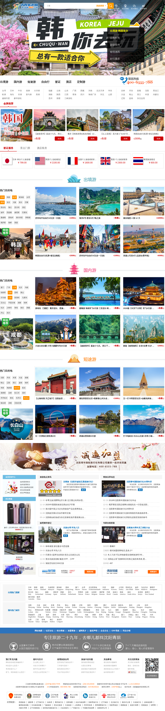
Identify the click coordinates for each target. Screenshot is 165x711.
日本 (12, 91)
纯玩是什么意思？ (12, 666)
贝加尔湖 (17, 403)
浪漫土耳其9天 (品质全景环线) (136, 256)
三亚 (10, 298)
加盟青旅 (71, 631)
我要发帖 (90, 572)
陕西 (58, 94)
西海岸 (10, 217)
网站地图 (38, 631)
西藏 (82, 91)
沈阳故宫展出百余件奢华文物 (58, 513)
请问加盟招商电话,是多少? (121, 550)
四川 (82, 94)
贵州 (50, 98)
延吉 (23, 388)
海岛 (12, 94)
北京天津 (100, 91)
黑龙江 (156, 91)
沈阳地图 (69, 702)
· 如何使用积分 (24, 485)
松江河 (16, 393)
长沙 (2, 308)
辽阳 (123, 98)
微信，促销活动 (133, 666)
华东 (110, 91)
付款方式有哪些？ (39, 666)
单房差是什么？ (11, 669)
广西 (74, 91)
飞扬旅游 (47, 705)
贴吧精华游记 (45, 523)
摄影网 (30, 702)
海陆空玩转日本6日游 (55, 563)
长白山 (26, 398)
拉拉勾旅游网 (81, 702)
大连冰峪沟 (64, 708)
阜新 (2, 388)
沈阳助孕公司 (102, 708)
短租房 (49, 702)
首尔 (20, 202)
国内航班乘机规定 (87, 662)
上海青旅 (77, 705)
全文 (83, 490)
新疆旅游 (124, 705)
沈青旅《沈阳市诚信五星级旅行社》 (78, 482)
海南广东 (92, 94)
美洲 (38, 94)
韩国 (8, 197)
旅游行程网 (134, 705)
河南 (90, 91)
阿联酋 (27, 217)
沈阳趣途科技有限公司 (141, 687)
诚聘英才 (82, 631)
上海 (14, 287)
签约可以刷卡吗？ (39, 669)
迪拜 (2, 212)
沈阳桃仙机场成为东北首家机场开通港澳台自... (66, 517)
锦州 (26, 383)
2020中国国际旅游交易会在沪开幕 (60, 504)
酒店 (69, 81)
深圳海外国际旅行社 (50, 708)
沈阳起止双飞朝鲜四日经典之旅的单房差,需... (127, 559)
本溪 (147, 94)
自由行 (45, 81)
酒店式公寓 (126, 702)
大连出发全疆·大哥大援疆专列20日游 (51, 346)
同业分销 (126, 631)
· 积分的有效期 (24, 490)
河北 (102, 94)
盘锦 (131, 98)
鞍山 (131, 94)
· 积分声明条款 (24, 493)
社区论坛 (49, 631)
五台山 (3, 303)
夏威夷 (3, 217)
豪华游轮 (18, 98)
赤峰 (10, 403)
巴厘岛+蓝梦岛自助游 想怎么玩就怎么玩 (63, 555)
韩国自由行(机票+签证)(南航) (47, 256)
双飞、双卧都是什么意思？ (16, 672)
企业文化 (104, 631)
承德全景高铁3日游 (87, 436)
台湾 (4, 91)
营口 (139, 94)
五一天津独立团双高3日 (45, 436)
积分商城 (60, 631)
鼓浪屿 (16, 298)
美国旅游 (22, 702)
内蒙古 (156, 94)
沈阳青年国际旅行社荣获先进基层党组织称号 (128, 517)
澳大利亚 (19, 217)
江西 (66, 94)
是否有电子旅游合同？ (65, 662)
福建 (50, 91)
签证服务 (8, 148)
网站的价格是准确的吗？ (15, 662)
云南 (58, 91)
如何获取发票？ (109, 672)
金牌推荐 (8, 103)
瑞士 (10, 207)
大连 (123, 94)
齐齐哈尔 (4, 398)
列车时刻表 (88, 705)
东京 (8, 202)
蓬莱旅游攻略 (24, 705)
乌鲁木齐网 (23, 708)
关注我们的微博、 (134, 662)
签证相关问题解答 (110, 662)
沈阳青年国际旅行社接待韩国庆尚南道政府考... (129, 513)
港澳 (28, 91)
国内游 (18, 81)
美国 (16, 223)
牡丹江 (18, 398)
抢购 (59, 138)
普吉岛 (3, 207)
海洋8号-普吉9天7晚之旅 (89, 218)
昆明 (16, 292)
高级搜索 (100, 6)
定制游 (81, 81)
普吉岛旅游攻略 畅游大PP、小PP (60, 559)
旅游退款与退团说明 (88, 669)
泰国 (2, 202)
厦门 (2, 287)
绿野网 (153, 705)
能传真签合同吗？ (63, 669)
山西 (110, 94)
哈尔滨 (16, 388)
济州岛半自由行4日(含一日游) (48, 218)
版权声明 (93, 631)
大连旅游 (68, 705)
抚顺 (139, 91)
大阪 (14, 202)
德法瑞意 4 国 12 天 (131, 218)
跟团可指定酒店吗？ (88, 672)
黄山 (22, 292)
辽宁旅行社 (40, 702)
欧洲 (4, 94)
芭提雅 (9, 212)
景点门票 (25, 148)
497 (111, 563)
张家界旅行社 (93, 702)
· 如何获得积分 (24, 482)
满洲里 (3, 393)
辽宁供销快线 (35, 708)
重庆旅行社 (59, 702)
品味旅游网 (148, 702)
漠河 (23, 393)
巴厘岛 (24, 212)
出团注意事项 (86, 666)
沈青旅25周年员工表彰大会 (138, 527)
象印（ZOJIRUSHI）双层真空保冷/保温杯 (19, 528)
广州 (8, 287)
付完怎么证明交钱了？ (41, 672)
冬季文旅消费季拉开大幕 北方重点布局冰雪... (65, 500)
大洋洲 (37, 91)
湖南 (50, 94)
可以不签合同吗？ (63, 672)
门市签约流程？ (63, 666)
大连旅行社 (137, 702)
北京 (20, 287)
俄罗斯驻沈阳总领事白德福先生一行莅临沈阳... (129, 504)
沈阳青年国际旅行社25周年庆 (139, 482)
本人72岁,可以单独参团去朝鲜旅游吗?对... (126, 555)
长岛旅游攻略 (36, 705)
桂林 (25, 303)
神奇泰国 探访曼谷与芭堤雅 (57, 546)
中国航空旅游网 (88, 708)
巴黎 (26, 202)
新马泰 (29, 94)
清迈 (23, 207)
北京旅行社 (115, 702)
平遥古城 (11, 303)
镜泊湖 (3, 403)
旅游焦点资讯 (45, 477)
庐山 (2, 313)
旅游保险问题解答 (110, 666)
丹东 (131, 91)
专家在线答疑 (109, 523)
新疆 (58, 98)
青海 (74, 94)
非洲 (20, 94)
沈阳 (147, 91)
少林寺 (9, 308)
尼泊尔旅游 (58, 705)
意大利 (16, 207)
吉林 (123, 91)
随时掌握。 (132, 669)
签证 (58, 81)
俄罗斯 (3, 223)
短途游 (32, 81)
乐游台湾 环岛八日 (71, 527)
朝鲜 (10, 223)
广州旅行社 (76, 708)
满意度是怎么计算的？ (112, 669)
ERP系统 (115, 631)
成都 (19, 303)
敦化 (11, 398)
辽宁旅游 (104, 702)
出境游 (4, 81)
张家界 (3, 292)
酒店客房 (42, 148)
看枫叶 (112, 546)
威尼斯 (16, 212)
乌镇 (26, 287)
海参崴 (9, 388)
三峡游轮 (68, 98)
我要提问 (153, 572)
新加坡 (21, 197)
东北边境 (141, 98)
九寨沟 (24, 298)
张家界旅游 (113, 705)
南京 (22, 308)
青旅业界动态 (109, 477)
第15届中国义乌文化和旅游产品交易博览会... (65, 509)
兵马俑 (3, 298)
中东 (20, 91)
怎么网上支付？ (39, 662)
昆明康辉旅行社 (101, 705)
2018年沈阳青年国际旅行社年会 (122, 500)
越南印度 (6, 98)
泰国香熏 (19, 557)
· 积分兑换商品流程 (26, 487)
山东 (66, 91)
